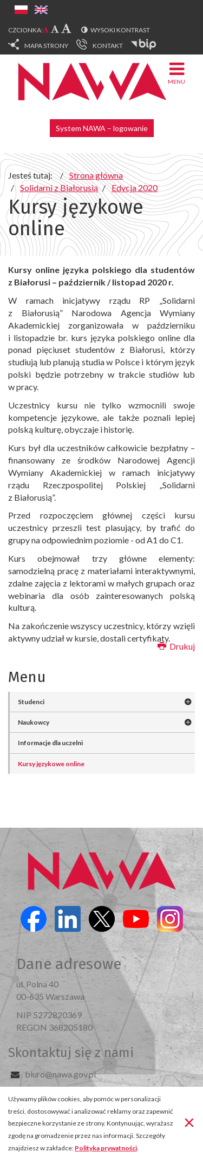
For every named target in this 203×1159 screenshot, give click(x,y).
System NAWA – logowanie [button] (102, 128)
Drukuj (176, 646)
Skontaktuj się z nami (71, 1052)
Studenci (31, 702)
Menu (176, 72)
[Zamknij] (189, 1121)
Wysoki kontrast (120, 30)
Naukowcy (33, 722)
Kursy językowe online (51, 764)
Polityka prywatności (106, 1148)
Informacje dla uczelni (50, 743)
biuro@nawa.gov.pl (60, 1074)
